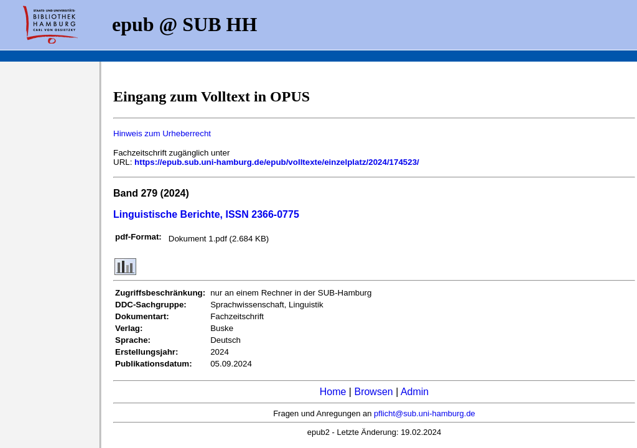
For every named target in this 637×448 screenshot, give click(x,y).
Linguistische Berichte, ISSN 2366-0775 (206, 214)
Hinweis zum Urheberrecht (162, 133)
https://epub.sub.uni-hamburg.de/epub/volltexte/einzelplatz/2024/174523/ (276, 162)
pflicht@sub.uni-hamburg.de (424, 413)
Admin (415, 391)
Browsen (373, 391)
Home (333, 391)
